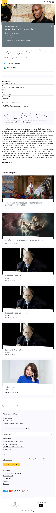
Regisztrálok (11, 464)
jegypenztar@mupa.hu (10, 444)
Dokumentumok (7, 478)
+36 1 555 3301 (20, 441)
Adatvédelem (6, 470)
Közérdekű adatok (8, 476)
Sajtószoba (6, 484)
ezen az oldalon (13, 54)
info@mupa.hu (8, 421)
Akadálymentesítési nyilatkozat (12, 473)
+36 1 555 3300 (9, 441)
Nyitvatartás (7, 449)
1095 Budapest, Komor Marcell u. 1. (14, 423)
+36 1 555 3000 (9, 418)
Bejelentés (6, 481)
